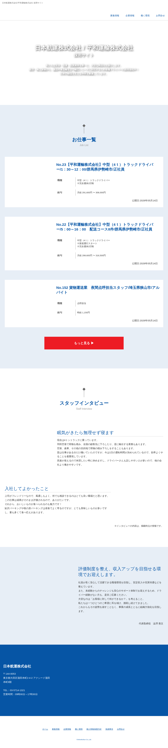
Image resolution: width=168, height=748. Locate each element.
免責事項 (109, 729)
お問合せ (121, 729)
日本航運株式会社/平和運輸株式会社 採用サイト (24, 12)
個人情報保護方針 (94, 729)
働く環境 (79, 729)
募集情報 (56, 729)
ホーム (45, 729)
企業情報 (67, 729)
